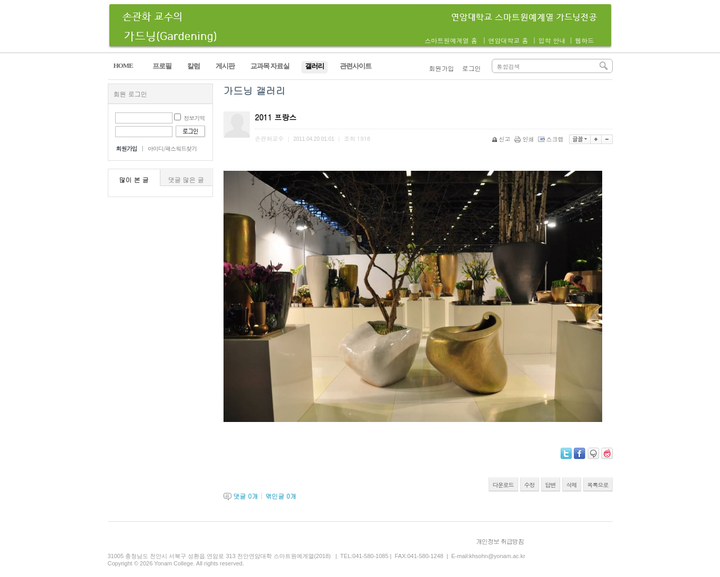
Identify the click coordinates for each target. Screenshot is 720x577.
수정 (529, 485)
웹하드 (584, 40)
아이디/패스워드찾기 (172, 148)
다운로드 (503, 485)
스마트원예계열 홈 (451, 40)
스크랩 (552, 139)
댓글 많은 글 (186, 179)
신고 (502, 139)
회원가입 (441, 68)
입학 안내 (551, 40)
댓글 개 (246, 495)
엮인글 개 (280, 495)
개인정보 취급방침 (500, 541)
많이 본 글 (134, 179)
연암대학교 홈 (508, 40)
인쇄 (525, 139)
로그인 (471, 68)
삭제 (571, 485)
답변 (550, 485)
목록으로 (598, 485)
